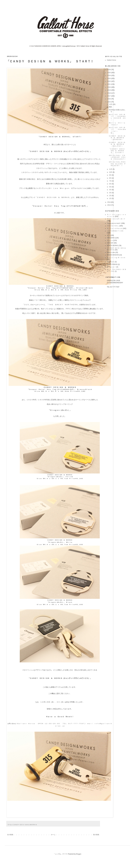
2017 (109, 96)
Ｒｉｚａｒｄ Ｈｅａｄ (114, 228)
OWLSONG (111, 238)
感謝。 (111, 107)
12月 (111, 104)
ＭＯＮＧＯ (110, 262)
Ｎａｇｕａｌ (111, 267)
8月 (110, 178)
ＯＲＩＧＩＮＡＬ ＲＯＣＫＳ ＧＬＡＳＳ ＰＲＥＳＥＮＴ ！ (117, 163)
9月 (110, 175)
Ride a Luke (111, 252)
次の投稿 (10, 835)
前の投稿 (96, 835)
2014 (109, 202)
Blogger (78, 854)
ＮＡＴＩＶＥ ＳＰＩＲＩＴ (116, 219)
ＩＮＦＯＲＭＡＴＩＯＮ (115, 231)
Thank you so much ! (114, 223)
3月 (110, 193)
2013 (109, 205)
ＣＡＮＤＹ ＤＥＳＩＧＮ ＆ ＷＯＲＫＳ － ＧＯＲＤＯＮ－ (117, 137)
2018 (109, 93)
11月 (111, 169)
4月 (110, 190)
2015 (109, 102)
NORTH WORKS (112, 245)
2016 (109, 99)
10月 (111, 172)
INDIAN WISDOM (113, 255)
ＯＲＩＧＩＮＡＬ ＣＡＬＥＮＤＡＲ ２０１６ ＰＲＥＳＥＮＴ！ (117, 157)
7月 (110, 181)
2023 (109, 78)
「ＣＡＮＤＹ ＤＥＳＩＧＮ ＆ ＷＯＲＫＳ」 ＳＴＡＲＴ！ (117, 150)
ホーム (53, 835)
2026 (109, 69)
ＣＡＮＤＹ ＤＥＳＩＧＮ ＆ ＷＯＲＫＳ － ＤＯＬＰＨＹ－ (117, 144)
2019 (109, 90)
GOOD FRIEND (112, 264)
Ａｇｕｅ (110, 240)
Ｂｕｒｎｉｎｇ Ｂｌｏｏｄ (116, 257)
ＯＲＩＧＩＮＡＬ (113, 226)
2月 (110, 195)
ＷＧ (108, 235)
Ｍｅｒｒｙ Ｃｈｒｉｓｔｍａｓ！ (117, 123)
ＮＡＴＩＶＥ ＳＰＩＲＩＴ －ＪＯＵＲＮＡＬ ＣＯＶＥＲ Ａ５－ (117, 117)
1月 (110, 198)
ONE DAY (110, 243)
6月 (110, 184)
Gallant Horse (111, 60)
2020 (109, 87)
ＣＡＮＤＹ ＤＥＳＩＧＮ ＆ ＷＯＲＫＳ (24, 824)
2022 (109, 81)
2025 (109, 72)
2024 (109, 75)
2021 (109, 84)
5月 (110, 187)
